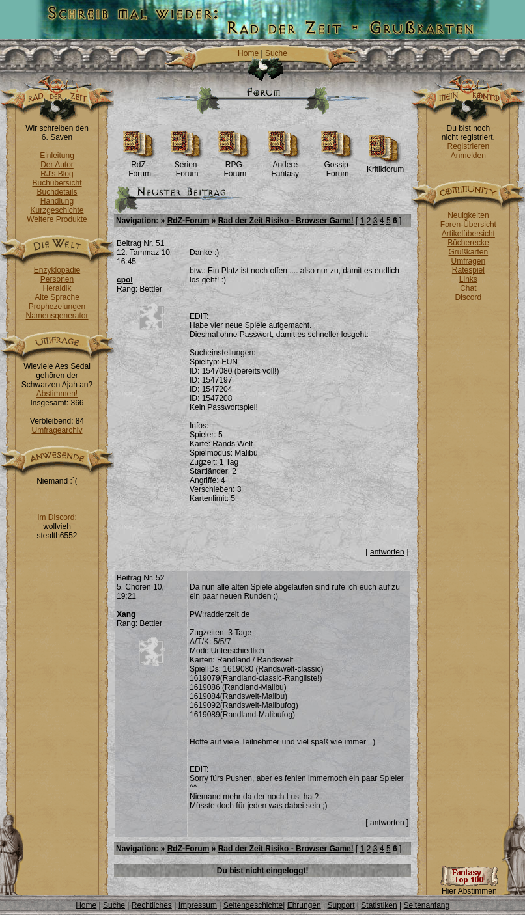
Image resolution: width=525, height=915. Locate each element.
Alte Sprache (57, 297)
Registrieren (468, 146)
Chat (468, 288)
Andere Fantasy (285, 165)
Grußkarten (469, 251)
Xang (126, 614)
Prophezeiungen (57, 306)
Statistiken (379, 905)
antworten (387, 551)
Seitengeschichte (253, 905)
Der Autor (57, 164)
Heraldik (56, 288)
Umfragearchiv (56, 430)
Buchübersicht (56, 182)
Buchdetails (56, 192)
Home (248, 53)
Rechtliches (152, 905)
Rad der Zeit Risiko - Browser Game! (286, 220)
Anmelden (468, 155)
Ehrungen (304, 905)
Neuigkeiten (468, 215)
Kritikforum (385, 165)
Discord (468, 297)
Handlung (57, 201)
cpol (125, 279)
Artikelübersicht (468, 233)
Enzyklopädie (57, 270)
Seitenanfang (426, 905)
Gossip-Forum (337, 165)
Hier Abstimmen (469, 887)
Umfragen (468, 261)
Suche (276, 53)
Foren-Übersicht (468, 224)
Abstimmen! (57, 393)
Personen (57, 279)
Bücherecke (468, 242)
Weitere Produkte (57, 219)
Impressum (197, 905)
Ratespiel (468, 270)
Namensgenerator (56, 315)
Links (468, 279)
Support (340, 905)
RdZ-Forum (139, 165)
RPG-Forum (234, 165)
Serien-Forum (187, 165)
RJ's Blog (56, 173)
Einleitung (57, 155)
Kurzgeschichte (56, 210)
